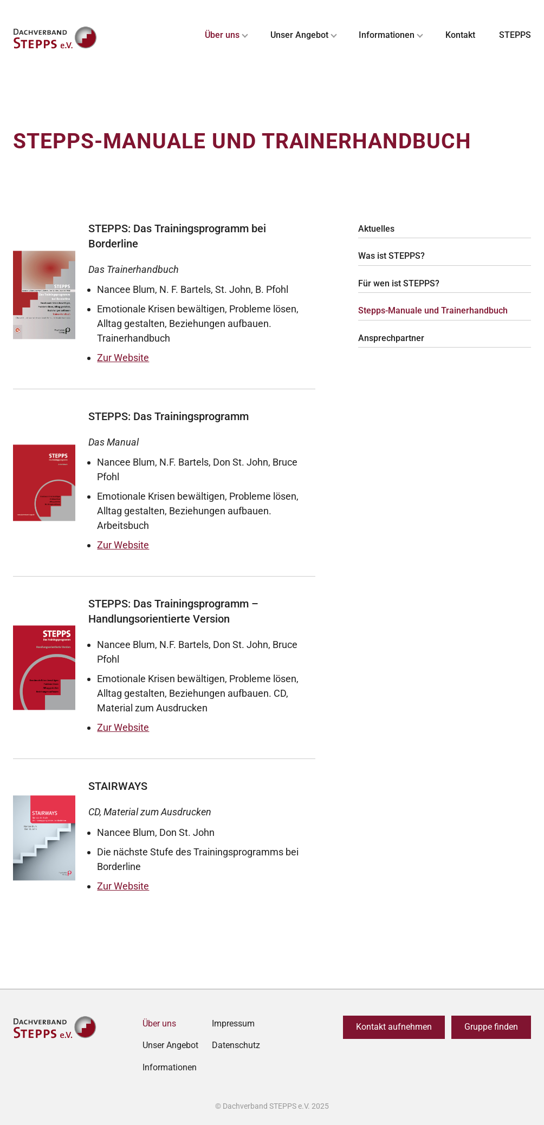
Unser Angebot (299, 35)
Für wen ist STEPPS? (398, 283)
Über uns (222, 35)
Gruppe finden (491, 1027)
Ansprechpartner (391, 338)
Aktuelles (376, 229)
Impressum (233, 1023)
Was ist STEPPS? (391, 256)
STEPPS (515, 35)
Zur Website (123, 357)
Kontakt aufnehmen (394, 1027)
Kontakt (460, 35)
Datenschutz (236, 1045)
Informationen (387, 35)
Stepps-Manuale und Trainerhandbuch (433, 310)
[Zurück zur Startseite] (56, 38)
